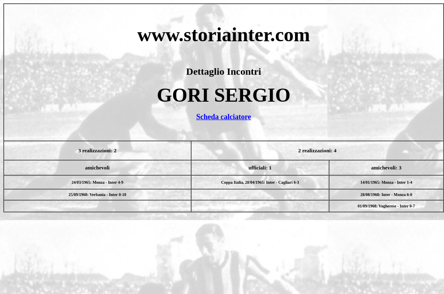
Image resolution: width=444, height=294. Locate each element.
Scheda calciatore (223, 117)
